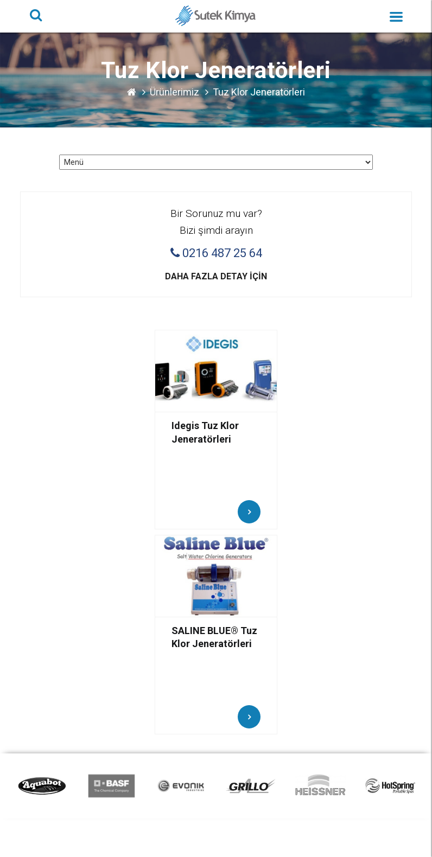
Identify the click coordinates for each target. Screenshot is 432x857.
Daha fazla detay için (216, 276)
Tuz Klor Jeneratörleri (259, 92)
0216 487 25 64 (216, 253)
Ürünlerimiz (174, 92)
